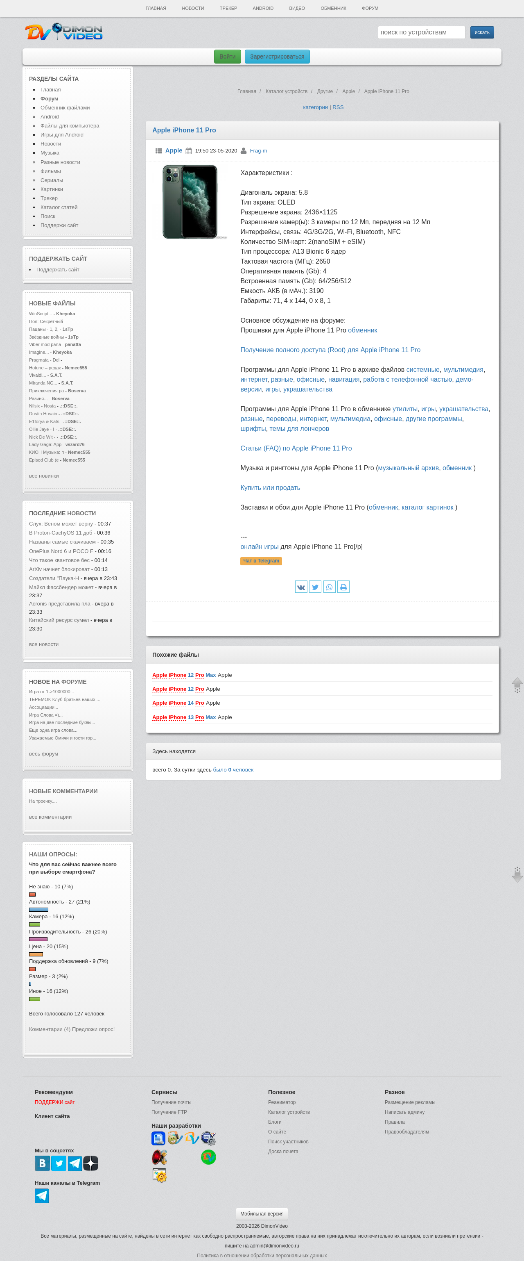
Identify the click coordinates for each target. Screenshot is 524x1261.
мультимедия (463, 369)
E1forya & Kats (44, 421)
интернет (253, 379)
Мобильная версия (262, 1214)
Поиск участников (288, 1142)
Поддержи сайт (59, 225)
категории (315, 107)
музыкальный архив (408, 467)
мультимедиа (350, 418)
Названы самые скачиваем (62, 542)
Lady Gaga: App (45, 444)
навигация (343, 379)
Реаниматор (282, 1102)
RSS (337, 107)
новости (81, 513)
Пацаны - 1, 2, (44, 329)
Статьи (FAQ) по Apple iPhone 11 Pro (296, 448)
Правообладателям (407, 1132)
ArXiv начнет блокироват (59, 569)
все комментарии (50, 817)
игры (272, 389)
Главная (156, 8)
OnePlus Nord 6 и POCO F (61, 551)
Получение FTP (169, 1112)
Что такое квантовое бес (59, 560)
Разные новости (60, 162)
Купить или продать (270, 487)
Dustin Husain (44, 413)
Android (263, 8)
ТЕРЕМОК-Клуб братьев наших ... (64, 699)
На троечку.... (43, 801)
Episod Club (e (44, 460)
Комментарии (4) (49, 1029)
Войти (227, 56)
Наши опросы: (53, 854)
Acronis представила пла (59, 604)
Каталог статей (59, 207)
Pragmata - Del (44, 359)
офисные (311, 379)
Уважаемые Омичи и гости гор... (62, 737)
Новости (193, 8)
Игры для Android (62, 135)
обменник (362, 330)
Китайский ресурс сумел (59, 620)
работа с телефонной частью (407, 379)
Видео (297, 8)
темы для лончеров (300, 428)
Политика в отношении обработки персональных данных (262, 1256)
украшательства (307, 389)
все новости (44, 644)
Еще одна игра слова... (53, 730)
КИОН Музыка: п (46, 452)
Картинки (52, 189)
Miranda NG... (43, 382)
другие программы (434, 418)
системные (423, 369)
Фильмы (51, 171)
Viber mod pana (45, 344)
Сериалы (52, 180)
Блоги (275, 1122)
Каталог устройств (289, 1112)
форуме (74, 681)
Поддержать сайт (58, 258)
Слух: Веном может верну (61, 524)
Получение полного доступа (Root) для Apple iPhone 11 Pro (330, 349)
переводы (281, 418)
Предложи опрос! (93, 1029)
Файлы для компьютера (70, 126)
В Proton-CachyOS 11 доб (61, 533)
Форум (370, 8)
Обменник (333, 8)
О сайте (277, 1132)
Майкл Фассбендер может (62, 587)
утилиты (405, 408)
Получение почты (171, 1102)
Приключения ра (46, 390)
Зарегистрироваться (277, 56)
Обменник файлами (65, 108)
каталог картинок (427, 507)
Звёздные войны (46, 337)
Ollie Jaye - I (41, 429)
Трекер (228, 8)
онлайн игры (259, 546)
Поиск (48, 216)
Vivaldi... (37, 375)
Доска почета (283, 1151)
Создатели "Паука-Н (54, 578)
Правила (395, 1122)
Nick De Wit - (43, 437)
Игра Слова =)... (46, 714)
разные (282, 379)
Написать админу (405, 1112)
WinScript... (40, 313)
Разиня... (38, 398)
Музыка (50, 153)
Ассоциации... (43, 707)
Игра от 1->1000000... (51, 691)
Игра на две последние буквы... (62, 722)
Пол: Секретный (46, 321)
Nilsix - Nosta (42, 405)
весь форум (43, 754)
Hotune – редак (45, 367)
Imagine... (39, 352)
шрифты (253, 428)
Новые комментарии (63, 791)
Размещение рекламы (410, 1102)
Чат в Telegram (262, 561)
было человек (233, 770)
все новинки (44, 476)
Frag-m (258, 151)
